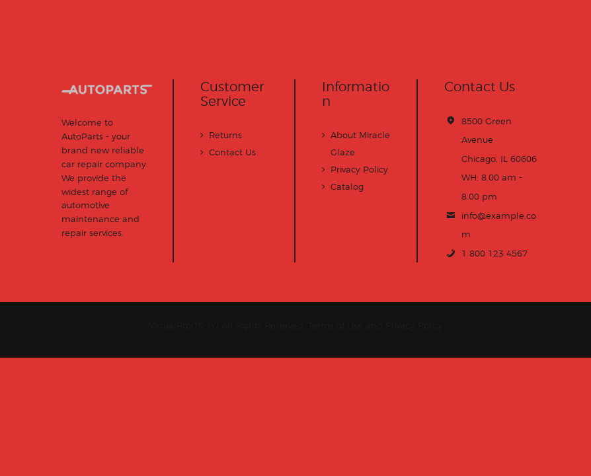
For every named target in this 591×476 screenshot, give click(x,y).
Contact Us (232, 152)
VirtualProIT (173, 325)
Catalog (347, 186)
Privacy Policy (359, 169)
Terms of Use (335, 325)
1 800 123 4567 (494, 253)
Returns (225, 135)
